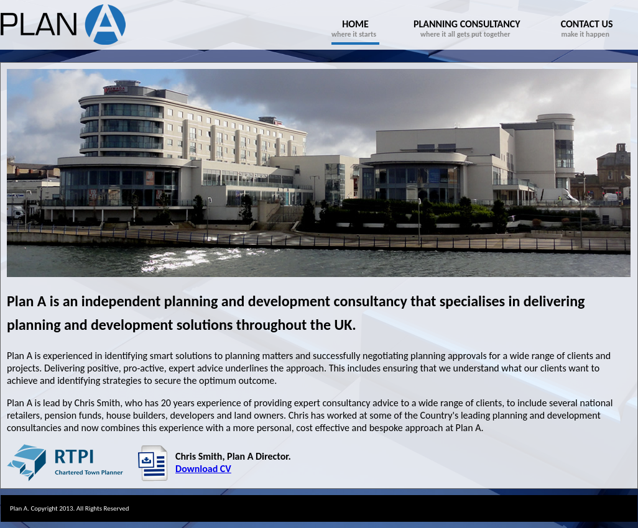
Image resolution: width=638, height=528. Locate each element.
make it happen (587, 28)
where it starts (355, 28)
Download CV (203, 469)
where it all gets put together (467, 28)
